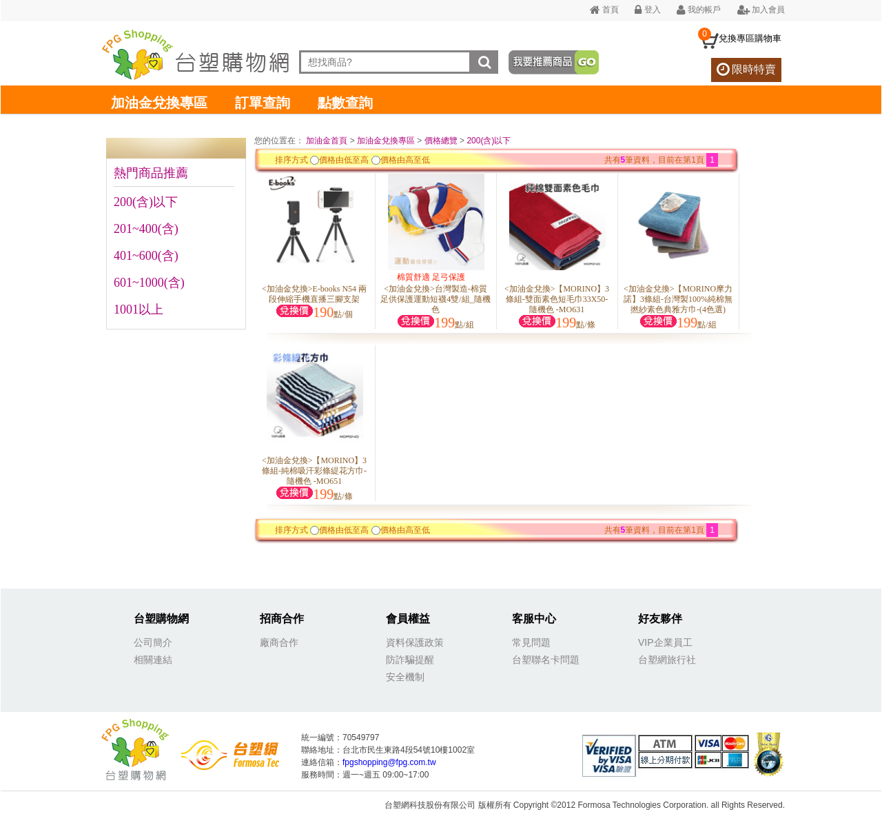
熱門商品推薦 (151, 173)
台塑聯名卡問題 (546, 659)
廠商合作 (279, 642)
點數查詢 (345, 103)
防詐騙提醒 (410, 659)
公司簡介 (153, 642)
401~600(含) (146, 256)
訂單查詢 (262, 103)
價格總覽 (441, 140)
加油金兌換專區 (159, 103)
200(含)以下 (146, 202)
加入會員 (761, 9)
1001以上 (138, 309)
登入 (647, 9)
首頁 (604, 9)
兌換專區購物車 (750, 38)
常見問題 (531, 642)
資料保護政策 (415, 642)
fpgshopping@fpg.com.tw (389, 762)
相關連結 (153, 659)
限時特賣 (746, 69)
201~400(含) (146, 229)
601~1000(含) (149, 282)
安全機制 (405, 676)
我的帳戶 (699, 9)
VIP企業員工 (665, 642)
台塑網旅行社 (667, 659)
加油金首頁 (327, 140)
